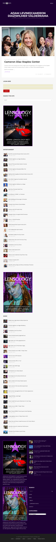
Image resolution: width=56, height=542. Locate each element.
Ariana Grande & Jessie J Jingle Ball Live (16, 335)
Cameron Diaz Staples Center (22, 61)
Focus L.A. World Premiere (14, 219)
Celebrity (40, 74)
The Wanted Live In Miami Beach (15, 370)
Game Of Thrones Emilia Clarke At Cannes (17, 164)
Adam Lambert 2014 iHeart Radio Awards (17, 381)
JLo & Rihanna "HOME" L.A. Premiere (16, 194)
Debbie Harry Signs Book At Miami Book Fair (18, 320)
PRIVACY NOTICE (41, 538)
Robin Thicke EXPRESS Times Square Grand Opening (19, 411)
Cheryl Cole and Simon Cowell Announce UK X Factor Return (21, 421)
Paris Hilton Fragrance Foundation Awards (17, 179)
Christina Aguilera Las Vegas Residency (17, 159)
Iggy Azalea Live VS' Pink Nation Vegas (16, 345)
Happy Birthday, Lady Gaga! (14, 396)
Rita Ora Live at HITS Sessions (14, 355)
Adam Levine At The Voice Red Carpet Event (18, 386)
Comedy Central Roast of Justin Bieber (16, 204)
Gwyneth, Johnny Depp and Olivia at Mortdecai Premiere (20, 264)
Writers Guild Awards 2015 (14, 249)
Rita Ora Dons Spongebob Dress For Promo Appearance (20, 391)
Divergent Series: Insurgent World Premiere (18, 214)
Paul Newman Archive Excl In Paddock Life (43, 456)
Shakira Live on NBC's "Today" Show (16, 406)
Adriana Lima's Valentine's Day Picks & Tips (17, 254)
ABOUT (31, 500)
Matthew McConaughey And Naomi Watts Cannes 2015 (20, 174)
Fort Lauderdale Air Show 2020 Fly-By (42, 446)
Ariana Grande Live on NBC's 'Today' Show (17, 350)
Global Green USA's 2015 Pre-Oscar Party (17, 239)
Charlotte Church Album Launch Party (16, 431)
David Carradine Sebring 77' (40, 441)
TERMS (34, 538)
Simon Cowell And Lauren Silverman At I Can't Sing (19, 401)
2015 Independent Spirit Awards (15, 229)
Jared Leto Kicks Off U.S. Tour (14, 360)
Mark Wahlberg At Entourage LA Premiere (17, 199)
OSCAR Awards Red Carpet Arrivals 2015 (17, 224)
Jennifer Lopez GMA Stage (14, 365)
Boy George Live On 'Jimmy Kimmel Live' (17, 376)
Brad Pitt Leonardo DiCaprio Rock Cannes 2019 (18, 154)
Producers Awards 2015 (13, 259)
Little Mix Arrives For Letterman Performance (18, 426)
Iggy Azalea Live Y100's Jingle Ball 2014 (16, 340)
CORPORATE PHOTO (34, 503)
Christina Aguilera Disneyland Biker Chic (17, 169)
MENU (30, 497)
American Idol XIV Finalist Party (15, 209)
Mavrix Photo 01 (23, 59)
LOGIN (30, 494)
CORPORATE (18, 538)
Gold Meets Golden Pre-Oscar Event (16, 234)
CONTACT (31, 506)
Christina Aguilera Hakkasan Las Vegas (16, 184)
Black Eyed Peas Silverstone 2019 (41, 467)
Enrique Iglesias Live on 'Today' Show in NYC (18, 416)
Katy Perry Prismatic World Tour (15, 189)
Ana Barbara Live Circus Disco (15, 244)
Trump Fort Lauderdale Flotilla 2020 (42, 451)
